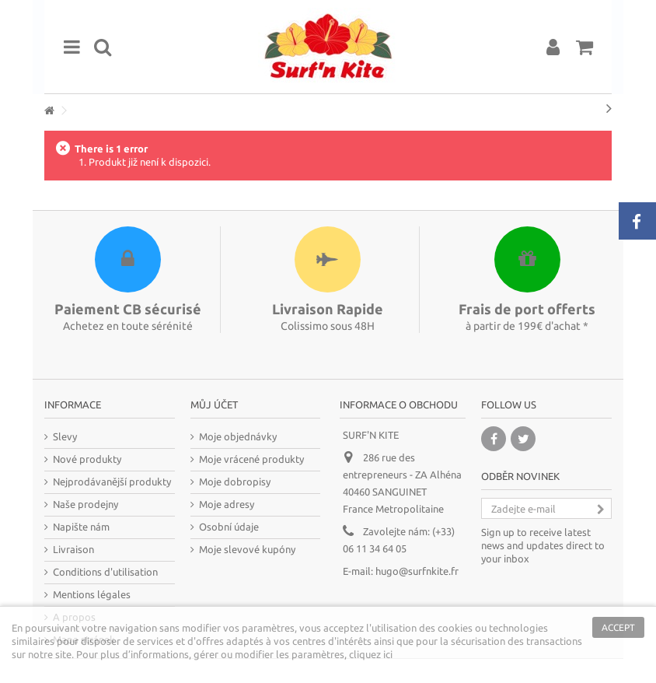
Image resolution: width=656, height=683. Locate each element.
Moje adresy (226, 504)
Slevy (65, 436)
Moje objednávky (238, 436)
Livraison (73, 549)
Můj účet (214, 404)
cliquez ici (371, 654)
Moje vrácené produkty (251, 459)
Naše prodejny (85, 504)
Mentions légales (92, 594)
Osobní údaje (229, 526)
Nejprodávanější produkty (112, 481)
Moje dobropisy (234, 481)
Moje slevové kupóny (247, 549)
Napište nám (81, 526)
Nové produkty (87, 459)
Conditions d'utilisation (105, 571)
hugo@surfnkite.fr (417, 571)
